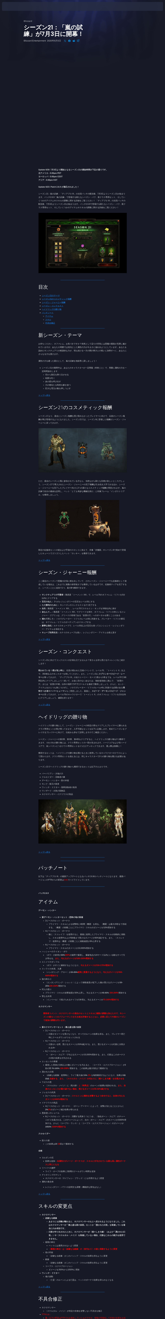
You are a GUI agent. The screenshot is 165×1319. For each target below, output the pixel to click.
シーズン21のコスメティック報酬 (56, 184)
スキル (48, 204)
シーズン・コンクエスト (52, 191)
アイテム (49, 201)
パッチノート (48, 198)
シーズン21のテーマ (51, 180)
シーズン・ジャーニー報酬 (53, 187)
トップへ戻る (44, 280)
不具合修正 (50, 208)
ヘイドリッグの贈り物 (51, 194)
